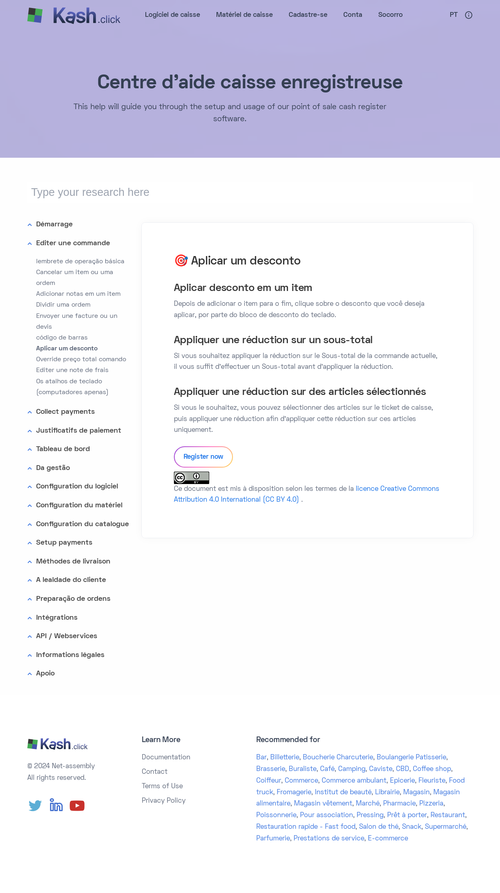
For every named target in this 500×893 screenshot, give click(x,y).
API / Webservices (66, 636)
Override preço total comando (81, 359)
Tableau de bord (63, 449)
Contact (154, 772)
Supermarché (445, 827)
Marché (368, 804)
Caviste (380, 769)
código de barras (62, 338)
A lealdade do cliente (71, 580)
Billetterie (284, 758)
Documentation (166, 758)
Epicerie (402, 781)
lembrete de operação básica (80, 261)
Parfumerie (273, 839)
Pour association (326, 815)
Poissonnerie (276, 815)
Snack (411, 827)
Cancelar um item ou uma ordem (74, 278)
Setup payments (64, 542)
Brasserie (270, 769)
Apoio (45, 673)
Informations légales (70, 655)
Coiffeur (268, 781)
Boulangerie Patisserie (411, 758)
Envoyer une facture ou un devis (76, 321)
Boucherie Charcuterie (338, 758)
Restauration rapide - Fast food (305, 827)
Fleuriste (431, 781)
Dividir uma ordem (63, 305)
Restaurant (448, 815)
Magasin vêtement (323, 804)
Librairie (387, 792)
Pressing (370, 815)
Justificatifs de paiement (78, 430)
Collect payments (65, 412)
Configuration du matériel (79, 505)
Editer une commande (73, 243)
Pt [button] (454, 15)
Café (327, 769)
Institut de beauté (343, 792)
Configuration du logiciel (77, 486)
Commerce (301, 781)
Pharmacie (399, 804)
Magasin (416, 792)
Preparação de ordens (73, 599)
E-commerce (388, 839)
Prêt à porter (407, 815)
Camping (351, 769)
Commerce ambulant (354, 781)
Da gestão (53, 468)
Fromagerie (294, 792)
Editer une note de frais (72, 370)
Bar (261, 758)
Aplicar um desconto (67, 349)
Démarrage (54, 224)
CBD (402, 769)
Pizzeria (431, 804)
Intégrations (57, 617)
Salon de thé (378, 827)
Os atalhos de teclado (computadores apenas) (72, 387)
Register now (204, 457)
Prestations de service (329, 839)
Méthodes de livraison (73, 561)
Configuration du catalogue (82, 524)
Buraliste (302, 769)
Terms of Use (162, 786)
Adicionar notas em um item (78, 294)
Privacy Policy (164, 801)
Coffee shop (432, 769)
